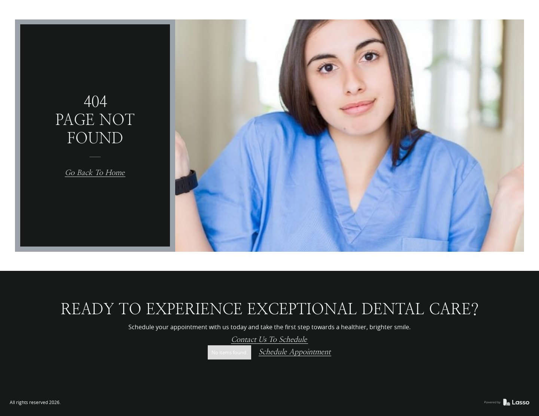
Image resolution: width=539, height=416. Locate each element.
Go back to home (95, 173)
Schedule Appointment (295, 352)
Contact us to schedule (269, 339)
